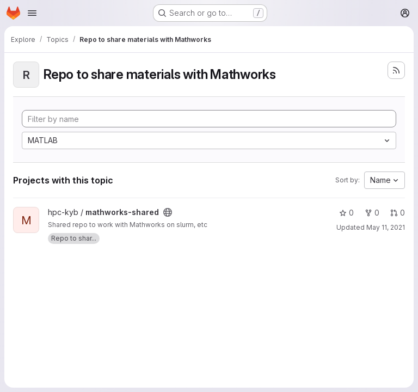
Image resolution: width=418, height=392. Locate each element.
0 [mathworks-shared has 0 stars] (346, 212)
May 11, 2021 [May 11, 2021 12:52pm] (385, 227)
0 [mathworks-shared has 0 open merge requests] (397, 212)
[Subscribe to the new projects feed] (396, 70)
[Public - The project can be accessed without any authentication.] (167, 212)
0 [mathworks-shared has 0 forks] (372, 212)
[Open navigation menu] (32, 13)
